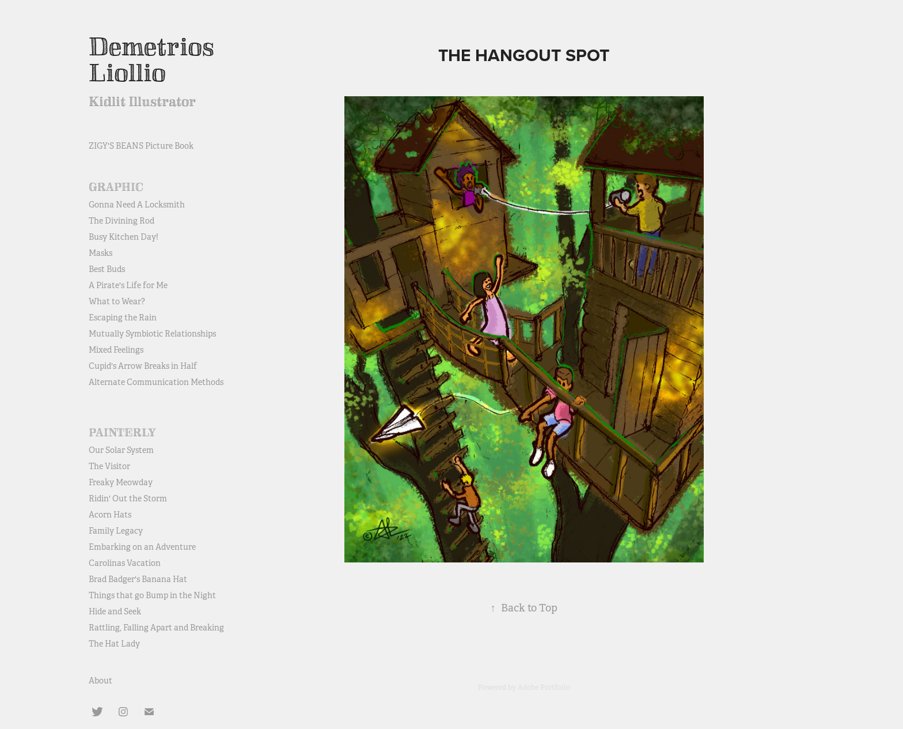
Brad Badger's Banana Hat (138, 579)
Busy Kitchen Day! (123, 237)
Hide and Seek (115, 611)
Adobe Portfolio (544, 687)
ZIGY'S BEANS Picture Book (141, 146)
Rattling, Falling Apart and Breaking (156, 627)
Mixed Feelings (116, 350)
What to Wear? (117, 301)
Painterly (122, 432)
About (100, 680)
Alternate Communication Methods (156, 382)
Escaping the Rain (123, 317)
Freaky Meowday (121, 482)
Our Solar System (121, 450)
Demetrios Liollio (154, 60)
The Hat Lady (114, 644)
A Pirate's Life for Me (128, 285)
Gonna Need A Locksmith (137, 204)
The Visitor (109, 466)
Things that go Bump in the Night (152, 595)
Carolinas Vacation (125, 563)
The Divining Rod (121, 221)
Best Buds (107, 269)
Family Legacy (116, 531)
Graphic (116, 187)
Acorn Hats (110, 514)
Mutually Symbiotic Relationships (152, 333)
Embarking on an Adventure (142, 547)
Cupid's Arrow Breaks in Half (143, 366)
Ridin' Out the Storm (128, 498)
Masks (100, 253)
